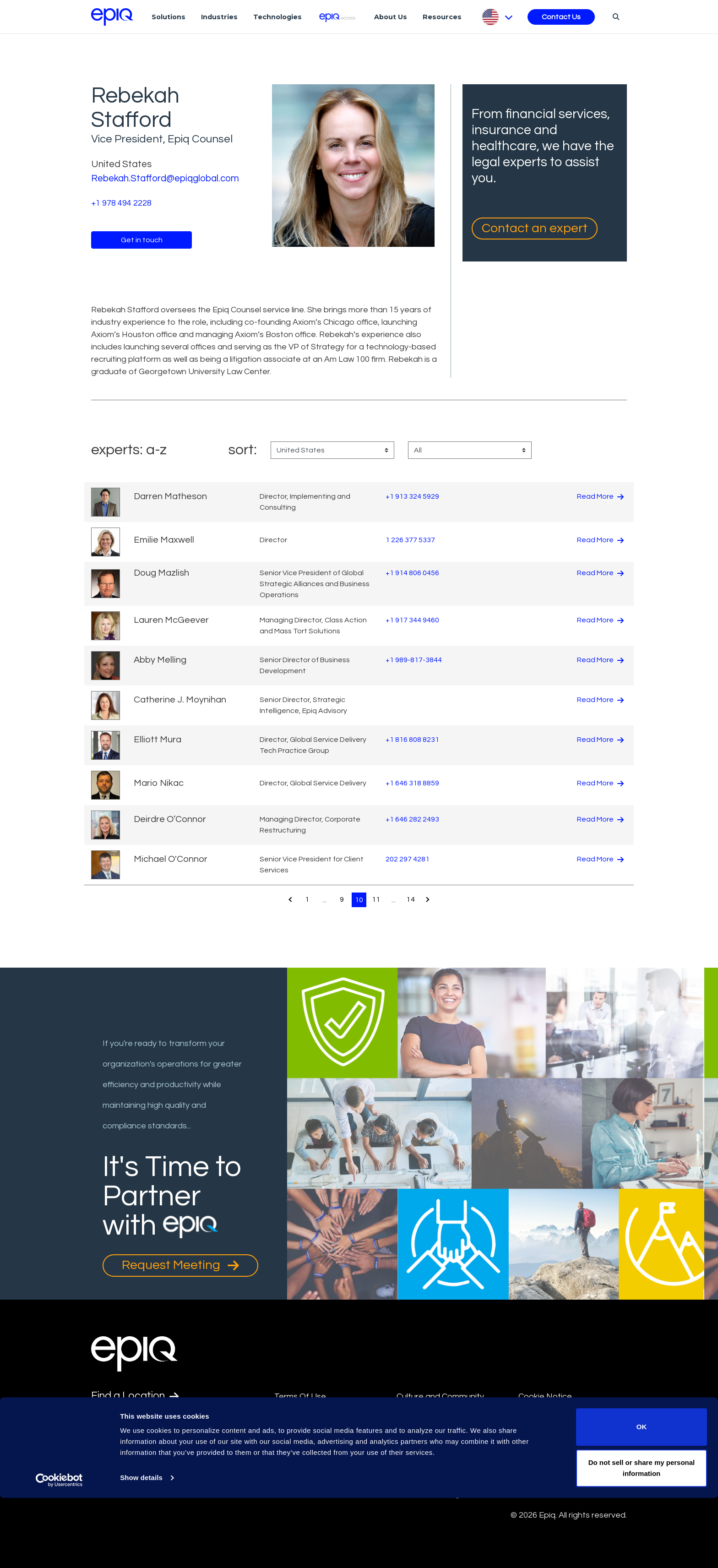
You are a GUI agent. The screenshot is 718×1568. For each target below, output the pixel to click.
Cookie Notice (545, 1396)
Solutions (168, 17)
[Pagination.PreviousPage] (289, 899)
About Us (390, 17)
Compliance (296, 1459)
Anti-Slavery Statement (318, 1438)
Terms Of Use (300, 1396)
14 (412, 899)
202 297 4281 (408, 859)
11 (376, 899)
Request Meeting (180, 1265)
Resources (442, 17)
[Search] (615, 16)
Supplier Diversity (550, 1438)
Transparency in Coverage (568, 1459)
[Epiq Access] (338, 16)
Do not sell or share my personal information (641, 1538)
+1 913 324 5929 (412, 496)
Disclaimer (293, 1417)
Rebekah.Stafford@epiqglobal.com (167, 178)
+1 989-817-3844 (414, 660)
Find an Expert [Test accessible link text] (134, 1419)
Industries (219, 17)
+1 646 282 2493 (412, 819)
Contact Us (561, 17)
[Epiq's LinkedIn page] (96, 1463)
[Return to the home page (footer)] (112, 17)
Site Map (413, 1417)
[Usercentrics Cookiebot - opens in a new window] (59, 1550)
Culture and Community (440, 1396)
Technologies (277, 17)
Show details (141, 1548)
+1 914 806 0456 (412, 572)
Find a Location (136, 1396)
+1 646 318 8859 (412, 783)
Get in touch (142, 240)
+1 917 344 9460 (412, 620)
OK (641, 1497)
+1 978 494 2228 (121, 203)
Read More (600, 496)
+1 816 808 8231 (412, 739)
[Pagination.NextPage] (429, 899)
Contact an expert (534, 228)
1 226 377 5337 (410, 540)
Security (533, 1417)
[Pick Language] (496, 17)
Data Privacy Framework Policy (443, 1445)
